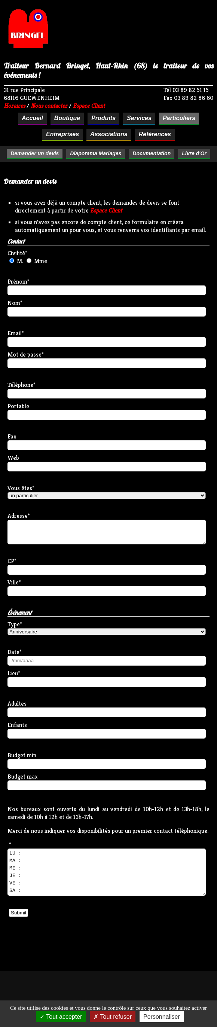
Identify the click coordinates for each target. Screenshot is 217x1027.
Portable (18, 406)
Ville (13, 582)
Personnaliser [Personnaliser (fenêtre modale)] (161, 1017)
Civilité (16, 253)
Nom (13, 303)
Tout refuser (113, 1017)
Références (155, 134)
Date (13, 652)
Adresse (17, 516)
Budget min (21, 755)
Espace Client (106, 210)
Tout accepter (61, 1017)
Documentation (151, 153)
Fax (11, 436)
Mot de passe (24, 354)
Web (13, 458)
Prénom (17, 281)
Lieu (12, 673)
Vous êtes (19, 488)
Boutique (67, 118)
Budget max (22, 776)
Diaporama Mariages (95, 153)
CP (10, 561)
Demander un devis (34, 153)
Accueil (32, 118)
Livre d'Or (194, 153)
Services (139, 118)
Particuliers (179, 118)
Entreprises (62, 134)
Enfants (17, 725)
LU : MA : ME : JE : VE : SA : (106, 872)
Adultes (17, 703)
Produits (103, 118)
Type (13, 624)
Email (14, 333)
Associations (109, 134)
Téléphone (20, 385)
